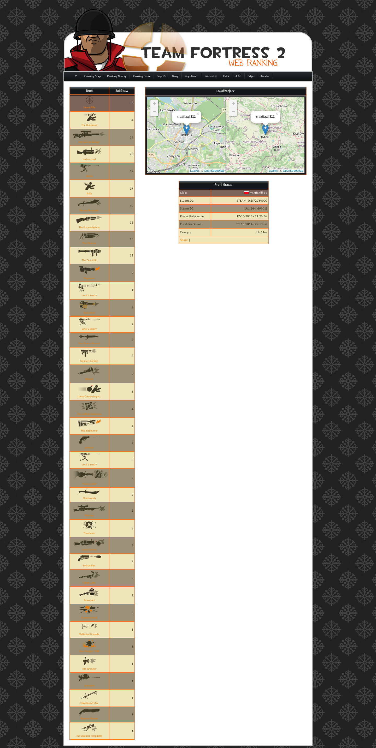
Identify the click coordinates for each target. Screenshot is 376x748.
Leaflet (194, 170)
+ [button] (154, 104)
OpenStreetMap (214, 170)
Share (184, 240)
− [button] (154, 112)
